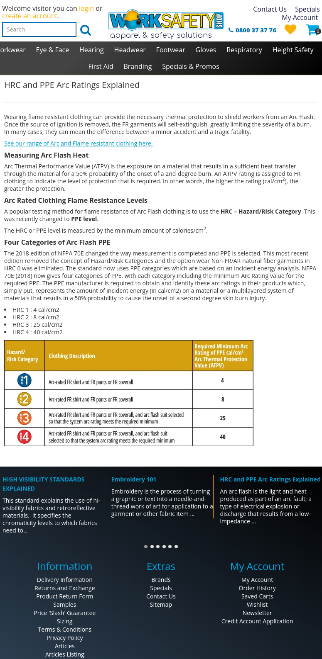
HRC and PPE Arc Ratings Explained (270, 479)
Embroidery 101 (134, 479)
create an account (29, 15)
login (86, 8)
